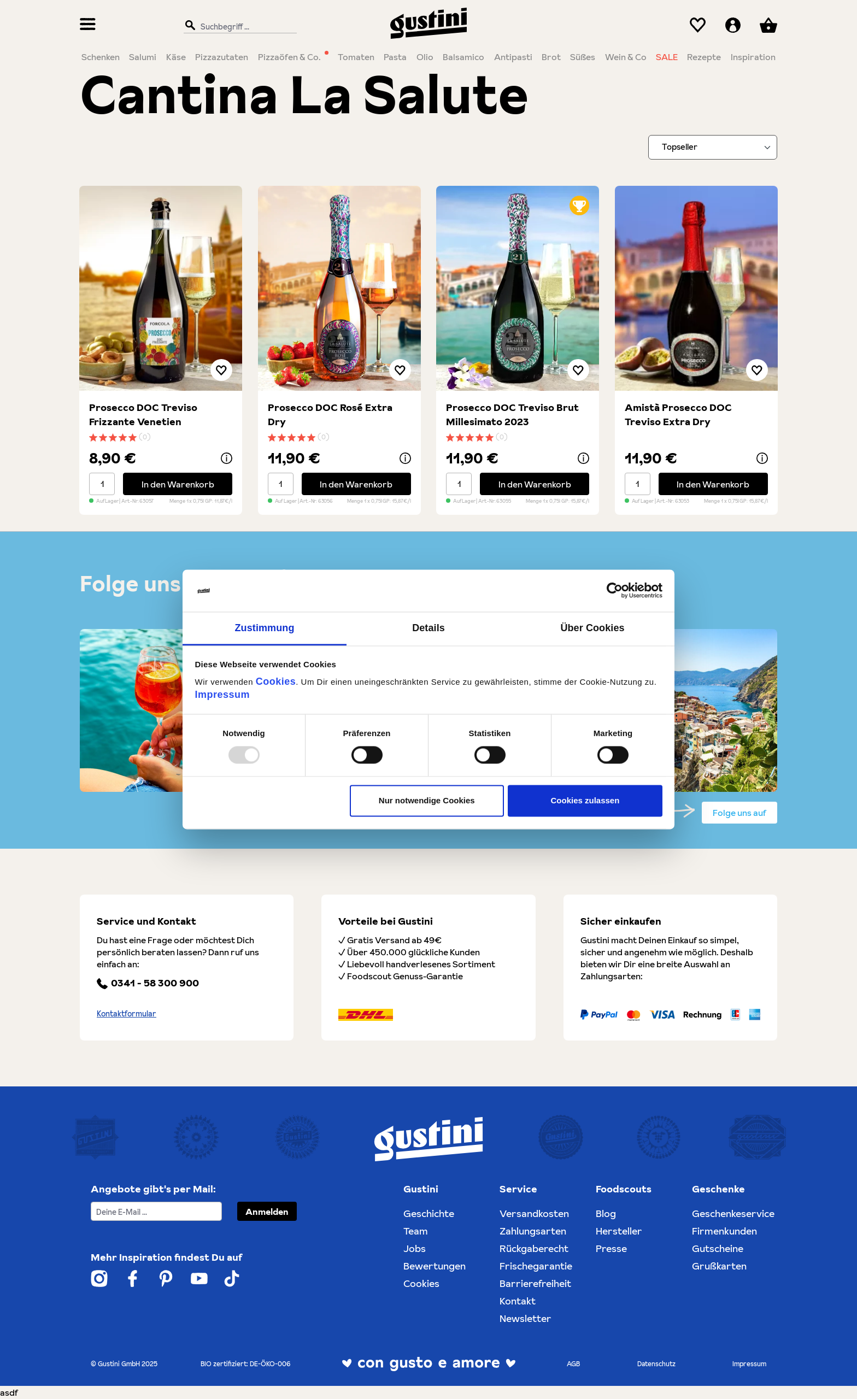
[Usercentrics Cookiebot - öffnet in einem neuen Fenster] (614, 591)
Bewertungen (434, 1266)
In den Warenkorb (178, 484)
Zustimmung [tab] (265, 627)
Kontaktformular (126, 1013)
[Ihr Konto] (733, 25)
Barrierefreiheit (535, 1283)
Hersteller (619, 1231)
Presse (611, 1248)
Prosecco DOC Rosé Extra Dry (330, 414)
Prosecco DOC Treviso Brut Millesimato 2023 (512, 414)
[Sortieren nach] (712, 147)
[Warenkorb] (768, 25)
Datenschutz (656, 1363)
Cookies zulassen (584, 800)
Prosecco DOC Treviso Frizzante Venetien (143, 414)
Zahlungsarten (533, 1231)
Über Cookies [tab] (592, 627)
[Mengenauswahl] (102, 484)
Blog (606, 1213)
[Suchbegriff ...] (238, 25)
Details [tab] (428, 627)
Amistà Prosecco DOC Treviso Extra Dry (678, 414)
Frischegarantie (536, 1266)
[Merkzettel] (697, 25)
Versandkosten (534, 1213)
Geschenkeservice (733, 1213)
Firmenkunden (724, 1231)
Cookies (276, 681)
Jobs (414, 1248)
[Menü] (88, 25)
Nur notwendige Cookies (427, 800)
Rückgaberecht (534, 1248)
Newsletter (525, 1318)
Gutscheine (717, 1248)
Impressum (222, 694)
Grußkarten (719, 1266)
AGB (573, 1363)
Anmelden (267, 1212)
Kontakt (518, 1301)
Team (415, 1231)
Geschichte (428, 1213)
